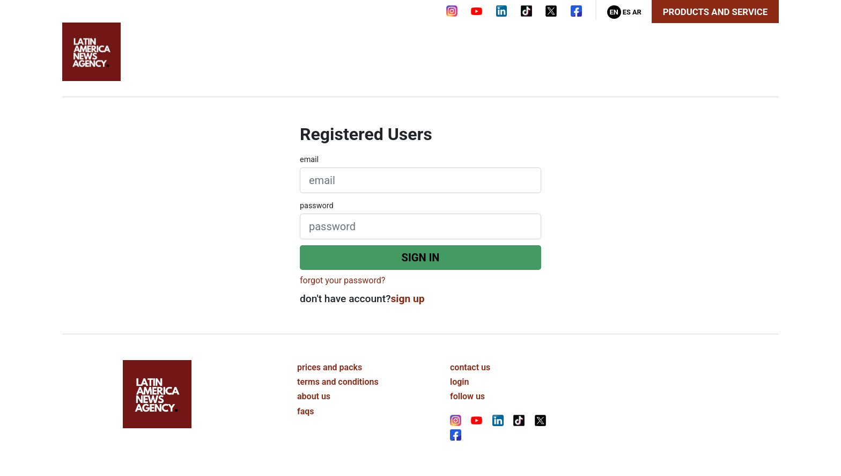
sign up (408, 298)
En (613, 12)
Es (627, 12)
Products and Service (715, 11)
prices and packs (329, 367)
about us (313, 396)
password (317, 205)
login (459, 382)
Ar (636, 12)
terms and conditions (338, 382)
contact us (470, 367)
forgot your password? (342, 280)
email (309, 159)
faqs (305, 411)
